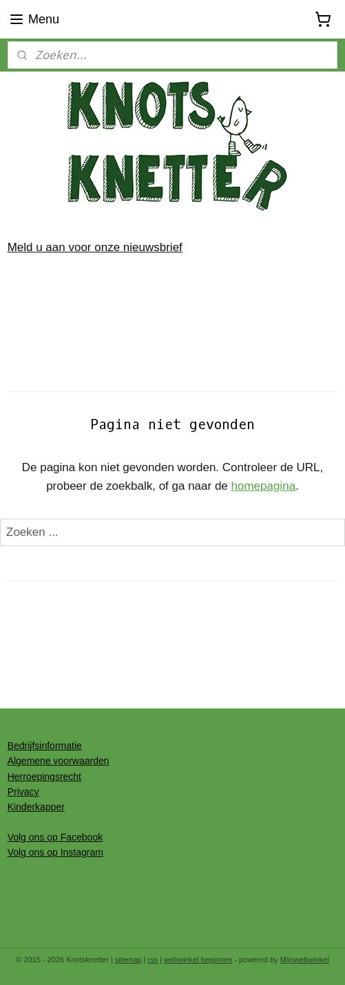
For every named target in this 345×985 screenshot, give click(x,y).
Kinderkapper (36, 806)
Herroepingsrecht (44, 776)
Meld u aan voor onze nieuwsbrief (95, 247)
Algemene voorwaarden (58, 760)
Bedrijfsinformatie (45, 745)
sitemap (128, 959)
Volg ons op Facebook (55, 837)
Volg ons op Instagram (55, 852)
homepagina (263, 485)
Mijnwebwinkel (304, 959)
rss (152, 959)
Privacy (23, 791)
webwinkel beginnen (198, 959)
